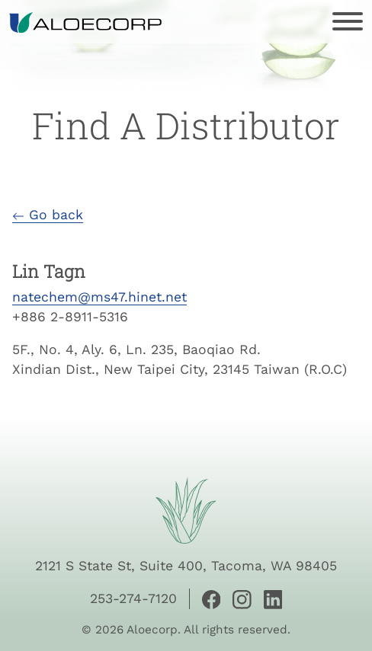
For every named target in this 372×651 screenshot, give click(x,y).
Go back (47, 214)
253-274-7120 (133, 598)
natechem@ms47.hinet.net (99, 297)
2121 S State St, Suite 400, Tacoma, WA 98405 (186, 565)
